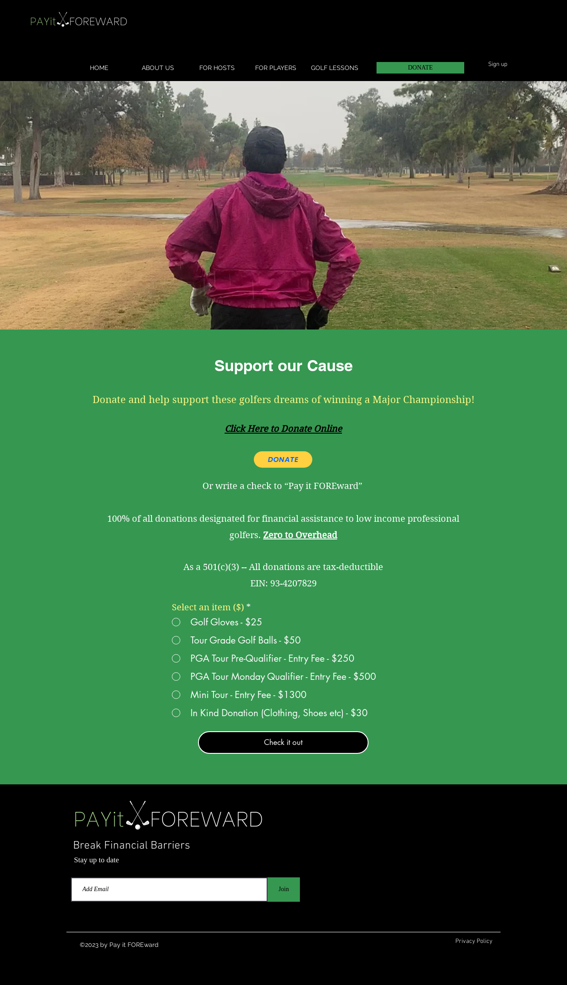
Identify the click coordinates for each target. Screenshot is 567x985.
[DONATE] (420, 68)
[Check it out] (283, 742)
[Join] (284, 889)
